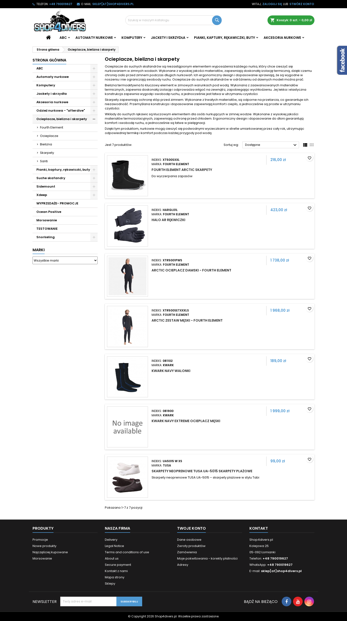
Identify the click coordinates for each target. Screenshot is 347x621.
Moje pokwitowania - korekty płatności (207, 558)
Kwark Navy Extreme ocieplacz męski (186, 420)
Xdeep (41, 195)
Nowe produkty (44, 546)
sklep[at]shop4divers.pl (113, 4)
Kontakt (258, 528)
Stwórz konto (301, 4)
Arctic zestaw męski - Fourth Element (187, 320)
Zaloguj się (272, 4)
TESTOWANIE (47, 228)
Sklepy (110, 583)
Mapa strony (114, 577)
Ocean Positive (48, 211)
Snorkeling (45, 237)
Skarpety (47, 152)
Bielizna (46, 144)
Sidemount (45, 186)
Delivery (111, 539)
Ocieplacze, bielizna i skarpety (61, 119)
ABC (63, 37)
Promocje (40, 539)
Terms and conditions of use (127, 552)
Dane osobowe (189, 539)
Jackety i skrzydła (168, 37)
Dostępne (271, 145)
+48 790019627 (60, 4)
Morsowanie (46, 220)
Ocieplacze (49, 136)
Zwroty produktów (191, 546)
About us (112, 558)
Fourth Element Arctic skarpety (182, 169)
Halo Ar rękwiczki (168, 219)
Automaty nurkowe (94, 37)
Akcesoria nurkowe (282, 37)
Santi (44, 161)
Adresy (182, 564)
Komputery (131, 37)
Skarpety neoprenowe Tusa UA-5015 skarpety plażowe (202, 471)
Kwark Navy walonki (171, 370)
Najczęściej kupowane (50, 552)
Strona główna (49, 60)
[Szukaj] (173, 20)
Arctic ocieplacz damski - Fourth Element (191, 270)
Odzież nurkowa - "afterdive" (60, 110)
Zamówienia (187, 552)
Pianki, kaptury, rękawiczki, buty (224, 37)
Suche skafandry (50, 178)
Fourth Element (51, 127)
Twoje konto (191, 528)
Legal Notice (114, 546)
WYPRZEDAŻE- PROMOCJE (57, 203)
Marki (39, 250)
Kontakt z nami (116, 571)
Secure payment (118, 564)
